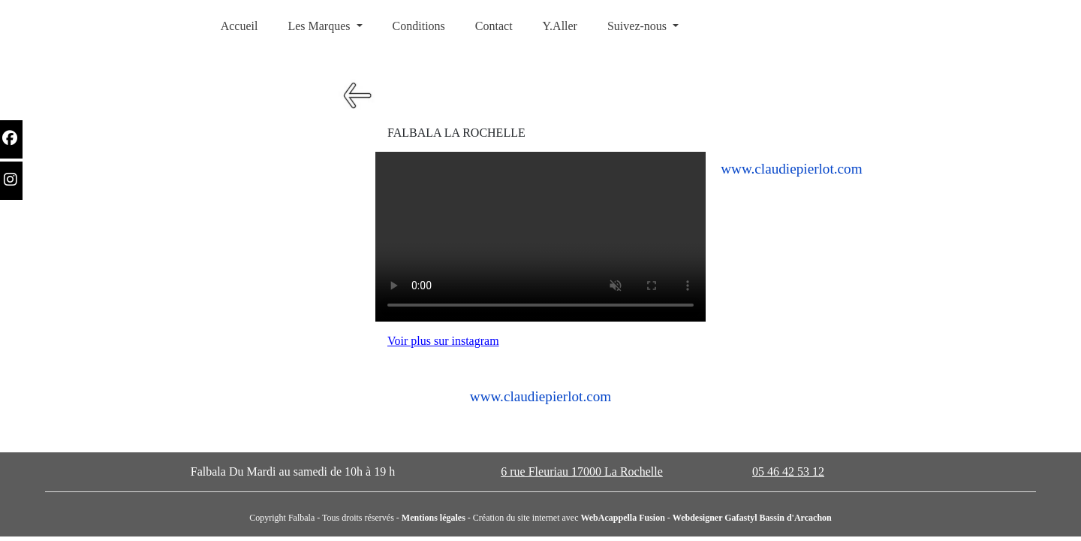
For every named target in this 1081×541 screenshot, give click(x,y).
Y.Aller (560, 26)
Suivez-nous (638, 26)
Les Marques (320, 26)
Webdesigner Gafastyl (716, 517)
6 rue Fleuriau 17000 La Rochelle (582, 471)
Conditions (419, 26)
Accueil (239, 26)
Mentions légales (433, 517)
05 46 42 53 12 (788, 471)
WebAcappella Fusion (622, 517)
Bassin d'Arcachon (796, 517)
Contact (494, 26)
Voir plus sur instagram (443, 340)
